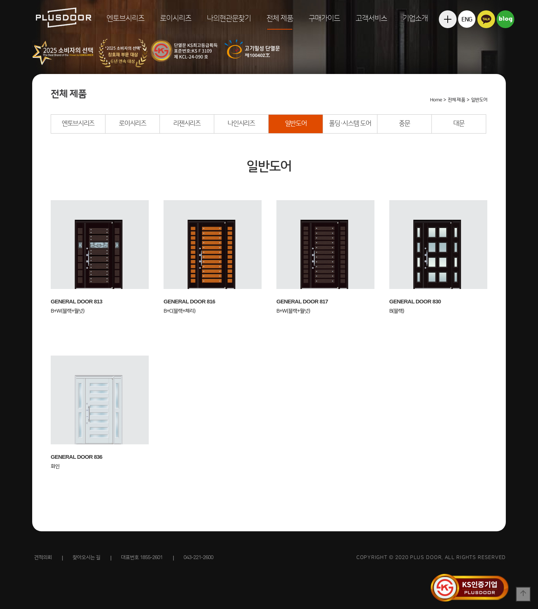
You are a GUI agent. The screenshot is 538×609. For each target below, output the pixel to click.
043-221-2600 (198, 558)
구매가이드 (324, 18)
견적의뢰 (43, 558)
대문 (458, 123)
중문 (404, 123)
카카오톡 (486, 19)
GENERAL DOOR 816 (189, 301)
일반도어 (296, 123)
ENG (466, 19)
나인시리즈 (241, 123)
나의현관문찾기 (229, 18)
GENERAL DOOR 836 (76, 457)
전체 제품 (279, 18)
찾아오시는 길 (86, 558)
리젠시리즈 (187, 123)
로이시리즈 (175, 18)
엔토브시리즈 (125, 18)
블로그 (505, 19)
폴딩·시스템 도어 (350, 123)
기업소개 (415, 18)
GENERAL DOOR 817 (302, 301)
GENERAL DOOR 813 (76, 301)
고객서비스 (371, 18)
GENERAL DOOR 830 (415, 301)
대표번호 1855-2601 (141, 558)
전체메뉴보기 (447, 37)
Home (436, 99)
